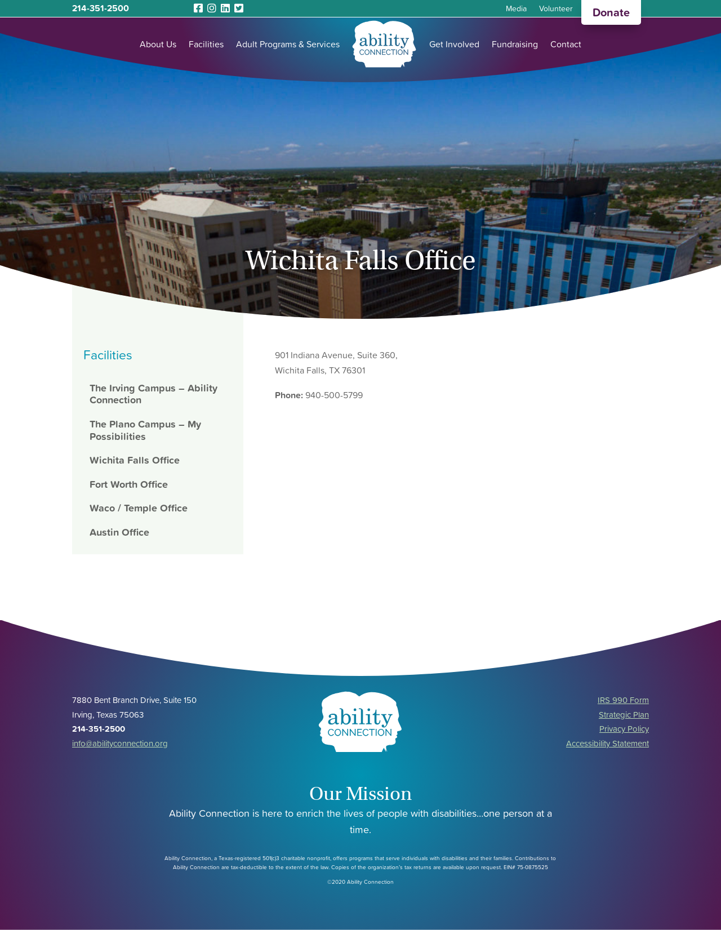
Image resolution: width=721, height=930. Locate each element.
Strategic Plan (624, 714)
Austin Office (119, 532)
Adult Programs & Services (288, 44)
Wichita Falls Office (135, 460)
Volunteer (556, 9)
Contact (565, 44)
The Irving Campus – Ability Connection (153, 394)
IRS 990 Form (623, 699)
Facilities (206, 44)
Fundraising (515, 44)
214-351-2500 (100, 8)
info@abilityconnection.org (120, 743)
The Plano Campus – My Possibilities (145, 430)
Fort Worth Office (129, 484)
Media (516, 9)
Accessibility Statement (607, 743)
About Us (158, 44)
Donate (611, 12)
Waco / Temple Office (139, 507)
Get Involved (454, 44)
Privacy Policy (624, 728)
